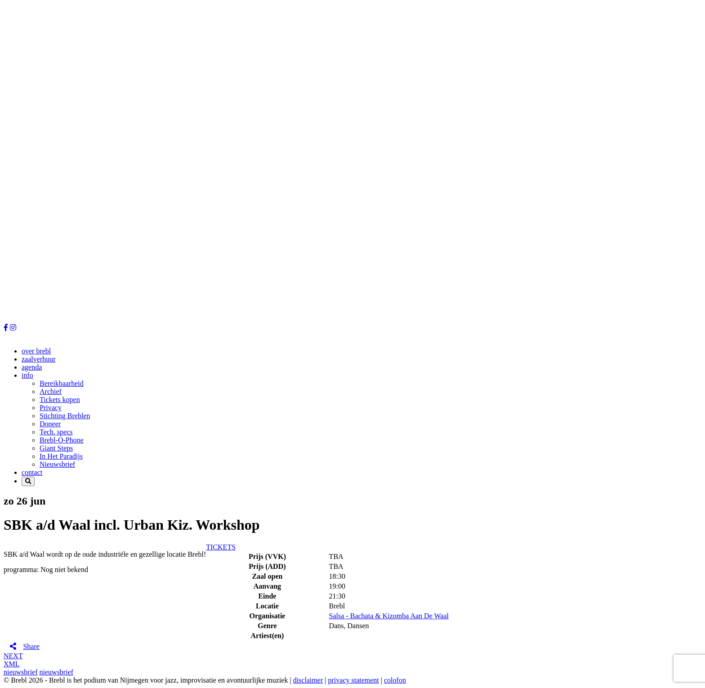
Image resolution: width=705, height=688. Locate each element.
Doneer (50, 424)
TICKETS (221, 547)
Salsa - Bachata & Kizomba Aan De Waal (389, 616)
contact (32, 472)
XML (12, 664)
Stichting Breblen (65, 416)
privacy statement (353, 680)
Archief (51, 391)
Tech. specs (56, 432)
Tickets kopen (60, 399)
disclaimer (308, 680)
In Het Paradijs (61, 456)
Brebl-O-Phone (62, 440)
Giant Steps (56, 448)
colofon (395, 680)
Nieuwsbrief (57, 464)
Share (31, 646)
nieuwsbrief (21, 672)
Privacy (51, 407)
